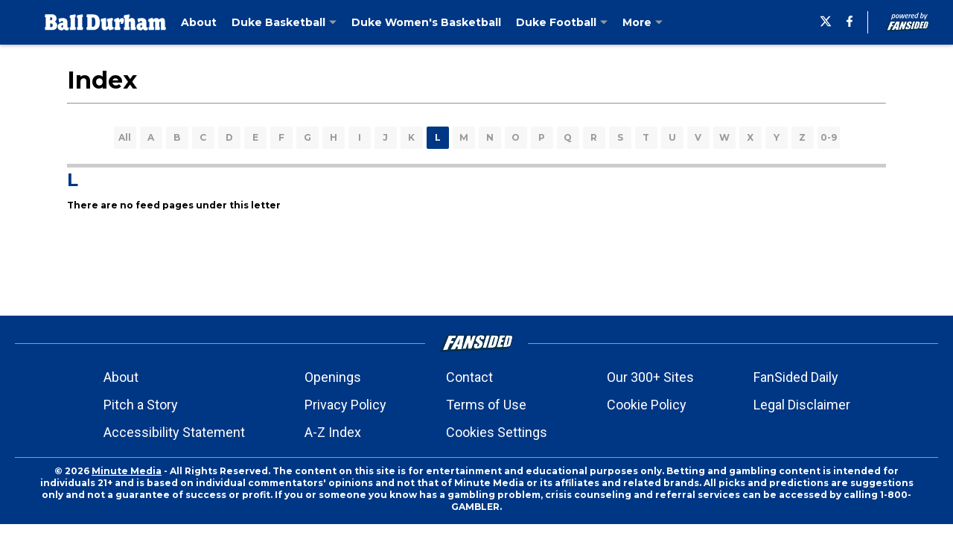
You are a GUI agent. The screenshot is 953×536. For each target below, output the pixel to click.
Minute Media (127, 470)
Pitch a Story (140, 404)
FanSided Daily (795, 377)
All (124, 137)
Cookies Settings (496, 432)
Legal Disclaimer (801, 404)
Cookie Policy (646, 404)
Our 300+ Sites (650, 377)
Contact (469, 377)
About (120, 377)
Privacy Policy (345, 404)
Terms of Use (486, 404)
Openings (333, 377)
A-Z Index (333, 432)
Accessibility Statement (174, 432)
